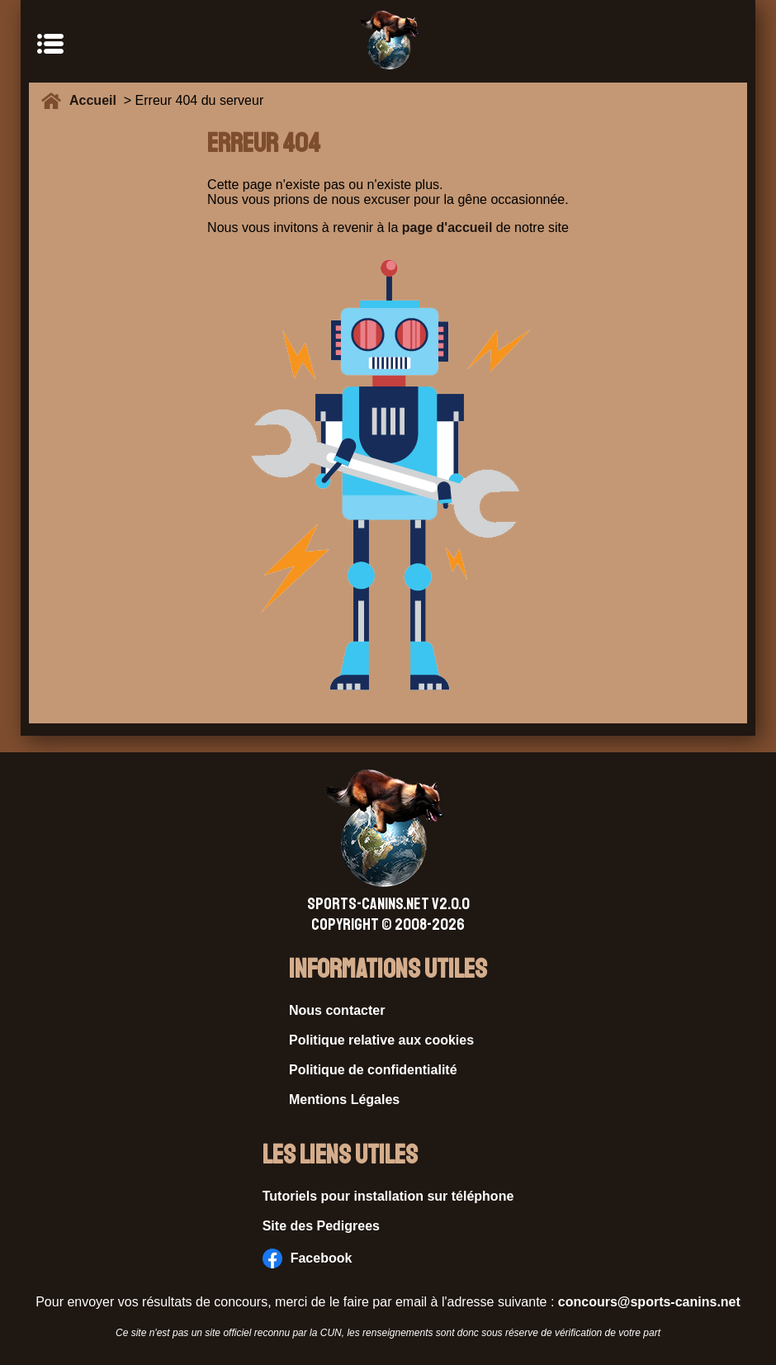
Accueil (96, 100)
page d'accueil (447, 227)
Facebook (308, 1258)
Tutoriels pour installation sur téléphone (388, 1196)
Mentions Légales (344, 1099)
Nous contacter (337, 1010)
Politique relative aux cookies (381, 1040)
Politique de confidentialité (373, 1070)
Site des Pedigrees (321, 1226)
